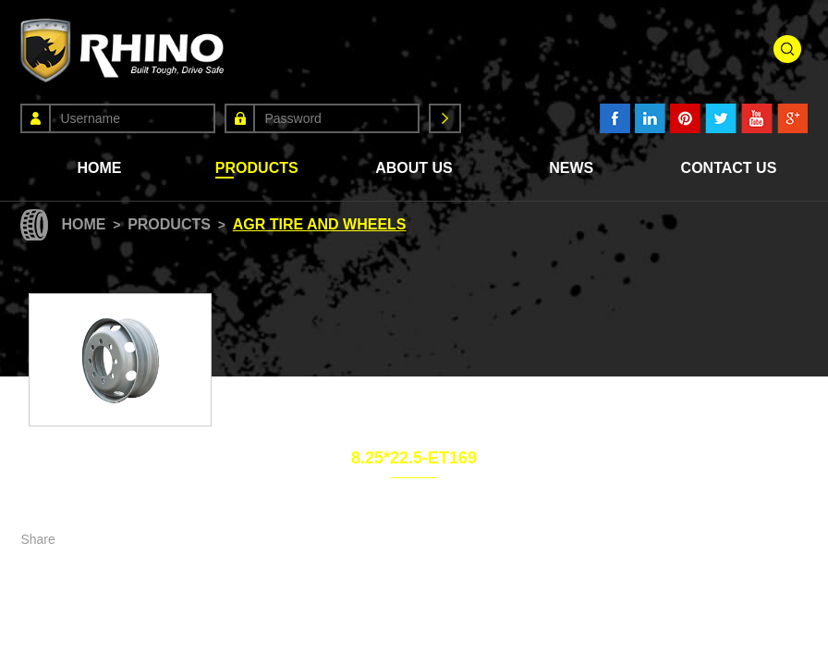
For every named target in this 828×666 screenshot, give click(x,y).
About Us (414, 168)
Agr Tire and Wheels (320, 224)
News (571, 168)
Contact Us (729, 168)
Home (100, 168)
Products (256, 168)
